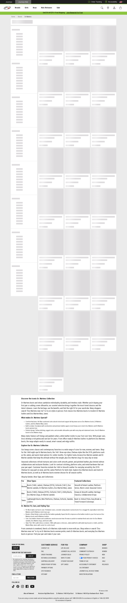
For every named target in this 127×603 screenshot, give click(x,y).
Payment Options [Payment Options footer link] (47, 568)
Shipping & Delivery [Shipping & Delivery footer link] (47, 561)
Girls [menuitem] (23, 7)
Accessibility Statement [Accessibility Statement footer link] (87, 564)
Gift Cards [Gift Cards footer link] (64, 564)
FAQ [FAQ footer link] (42, 551)
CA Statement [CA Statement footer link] (84, 568)
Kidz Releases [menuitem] (41, 7)
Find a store (16, 574)
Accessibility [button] (110, 2)
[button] (121, 2)
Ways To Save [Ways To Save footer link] (65, 558)
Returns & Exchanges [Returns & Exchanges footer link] (48, 558)
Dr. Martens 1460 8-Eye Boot (64, 593)
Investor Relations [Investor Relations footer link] (86, 574)
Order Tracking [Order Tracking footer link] (46, 555)
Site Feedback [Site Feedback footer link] (46, 571)
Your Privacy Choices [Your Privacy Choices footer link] (88, 558)
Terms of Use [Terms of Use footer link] (83, 561)
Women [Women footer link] (104, 551)
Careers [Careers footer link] (82, 548)
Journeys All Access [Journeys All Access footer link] (68, 551)
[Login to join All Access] (54, 13)
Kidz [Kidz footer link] (103, 558)
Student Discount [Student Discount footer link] (67, 561)
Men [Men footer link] (103, 555)
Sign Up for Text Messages (21, 552)
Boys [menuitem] (31, 7)
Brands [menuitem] (15, 7)
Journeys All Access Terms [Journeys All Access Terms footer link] (89, 571)
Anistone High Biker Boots (46, 593)
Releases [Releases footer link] (105, 564)
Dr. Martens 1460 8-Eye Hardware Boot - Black (89, 593)
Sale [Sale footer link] (103, 561)
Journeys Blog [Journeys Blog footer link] (66, 555)
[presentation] (15, 7)
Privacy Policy (17, 566)
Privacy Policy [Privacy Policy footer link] (84, 555)
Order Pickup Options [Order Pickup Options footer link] (48, 564)
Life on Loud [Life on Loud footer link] (65, 548)
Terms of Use (26, 565)
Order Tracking (94, 2)
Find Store (30, 578)
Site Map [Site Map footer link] (44, 574)
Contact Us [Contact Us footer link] (45, 548)
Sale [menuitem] (52, 7)
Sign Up (15, 548)
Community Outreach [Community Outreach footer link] (86, 551)
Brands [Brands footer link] (104, 548)
